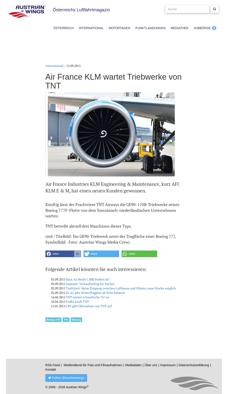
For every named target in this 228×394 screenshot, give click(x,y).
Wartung (76, 319)
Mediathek (180, 28)
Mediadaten (133, 365)
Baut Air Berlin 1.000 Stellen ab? (88, 279)
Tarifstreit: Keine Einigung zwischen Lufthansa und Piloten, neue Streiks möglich (121, 288)
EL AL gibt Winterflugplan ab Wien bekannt (95, 293)
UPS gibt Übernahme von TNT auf (89, 306)
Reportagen (119, 28)
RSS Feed (52, 365)
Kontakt (50, 369)
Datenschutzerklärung (194, 365)
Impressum (168, 365)
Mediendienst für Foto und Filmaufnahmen (93, 365)
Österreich (63, 28)
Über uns (151, 365)
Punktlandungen (150, 28)
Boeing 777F (53, 319)
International (91, 28)
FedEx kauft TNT (77, 301)
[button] (63, 254)
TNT (66, 319)
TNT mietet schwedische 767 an (87, 297)
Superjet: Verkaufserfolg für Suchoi (90, 284)
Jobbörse (202, 28)
